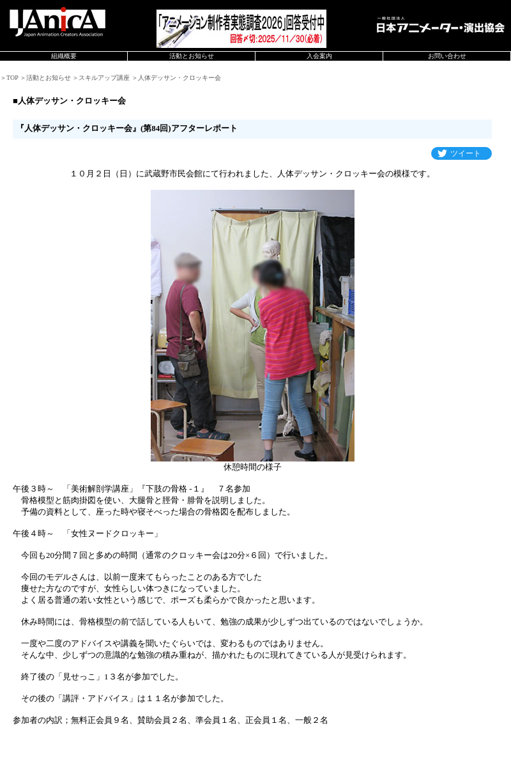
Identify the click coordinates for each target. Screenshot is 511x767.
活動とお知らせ (191, 55)
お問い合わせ (447, 55)
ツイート (465, 153)
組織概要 (64, 55)
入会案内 (319, 55)
